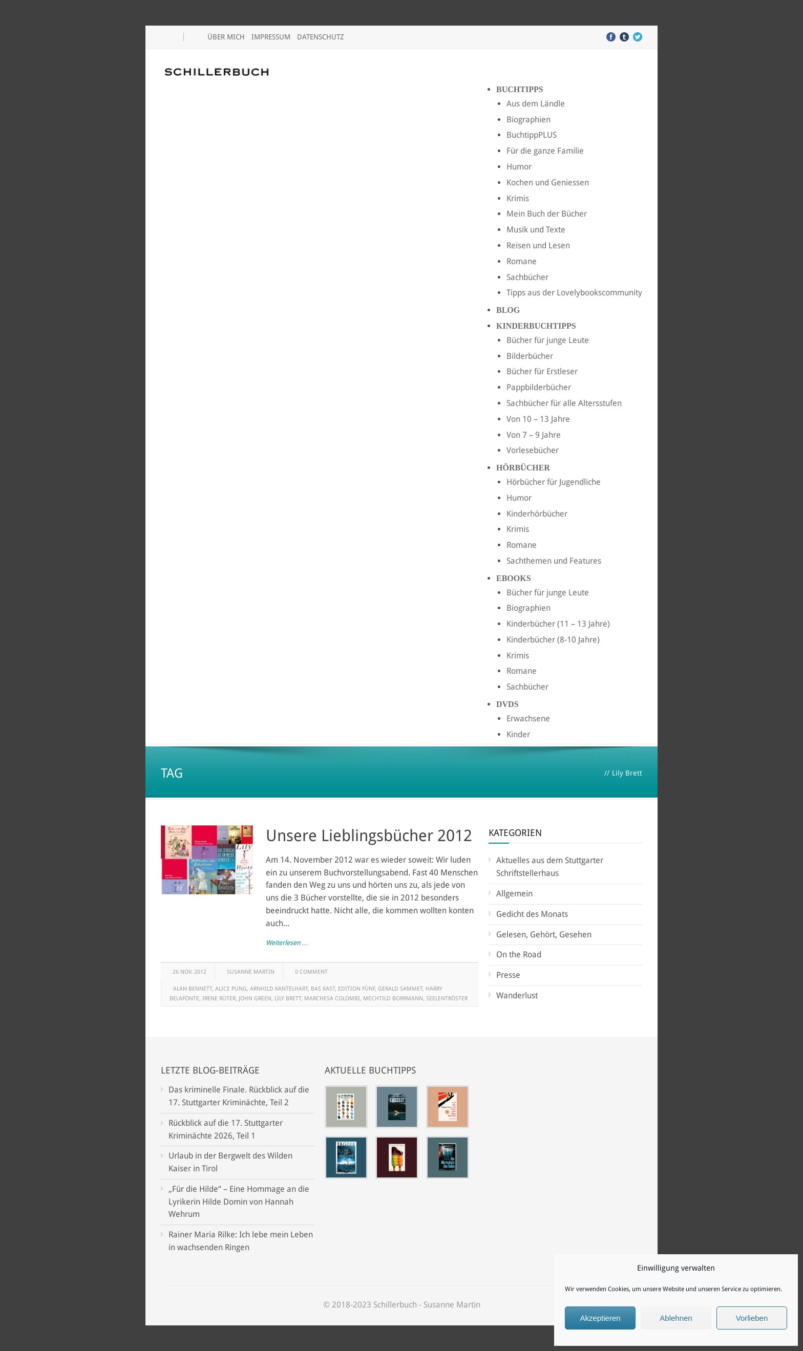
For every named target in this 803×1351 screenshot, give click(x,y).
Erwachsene (528, 718)
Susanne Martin (250, 972)
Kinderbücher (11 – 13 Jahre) (558, 624)
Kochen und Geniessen (547, 182)
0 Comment (311, 972)
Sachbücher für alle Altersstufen (564, 403)
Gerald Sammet (400, 988)
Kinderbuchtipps (536, 325)
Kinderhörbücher (536, 514)
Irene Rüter (219, 998)
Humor (519, 166)
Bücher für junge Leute (547, 340)
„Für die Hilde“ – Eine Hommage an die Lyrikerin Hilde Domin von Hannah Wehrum (238, 1201)
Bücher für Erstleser (542, 371)
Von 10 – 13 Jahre (538, 419)
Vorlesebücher (532, 450)
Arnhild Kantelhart (279, 988)
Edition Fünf (356, 988)
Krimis (517, 198)
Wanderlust (517, 995)
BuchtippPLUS (531, 135)
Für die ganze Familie (545, 151)
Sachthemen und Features (553, 561)
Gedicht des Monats (532, 914)
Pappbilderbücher (538, 387)
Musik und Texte (535, 229)
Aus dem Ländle (535, 104)
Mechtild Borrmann (393, 998)
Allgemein (514, 893)
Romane (521, 261)
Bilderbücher (529, 356)
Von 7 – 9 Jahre (533, 435)
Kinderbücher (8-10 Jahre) (553, 640)
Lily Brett (287, 998)
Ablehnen (676, 1318)
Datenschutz (320, 37)
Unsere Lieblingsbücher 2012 (369, 835)
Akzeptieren (600, 1318)
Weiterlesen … (287, 943)
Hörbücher (523, 467)
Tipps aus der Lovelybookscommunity (574, 292)
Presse (508, 975)
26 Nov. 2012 (189, 972)
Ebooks (513, 578)
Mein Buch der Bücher (546, 214)
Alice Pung (231, 988)
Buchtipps (519, 89)
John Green (255, 998)
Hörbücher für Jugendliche (553, 482)
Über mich (226, 37)
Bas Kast (323, 988)
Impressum (270, 37)
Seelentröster (447, 998)
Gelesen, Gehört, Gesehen (543, 934)
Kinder (518, 734)
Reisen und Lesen (538, 245)
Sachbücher (527, 277)
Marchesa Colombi (332, 998)
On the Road (518, 954)
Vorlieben (752, 1318)
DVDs (507, 704)
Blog (508, 310)
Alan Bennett (192, 988)
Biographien (528, 119)
